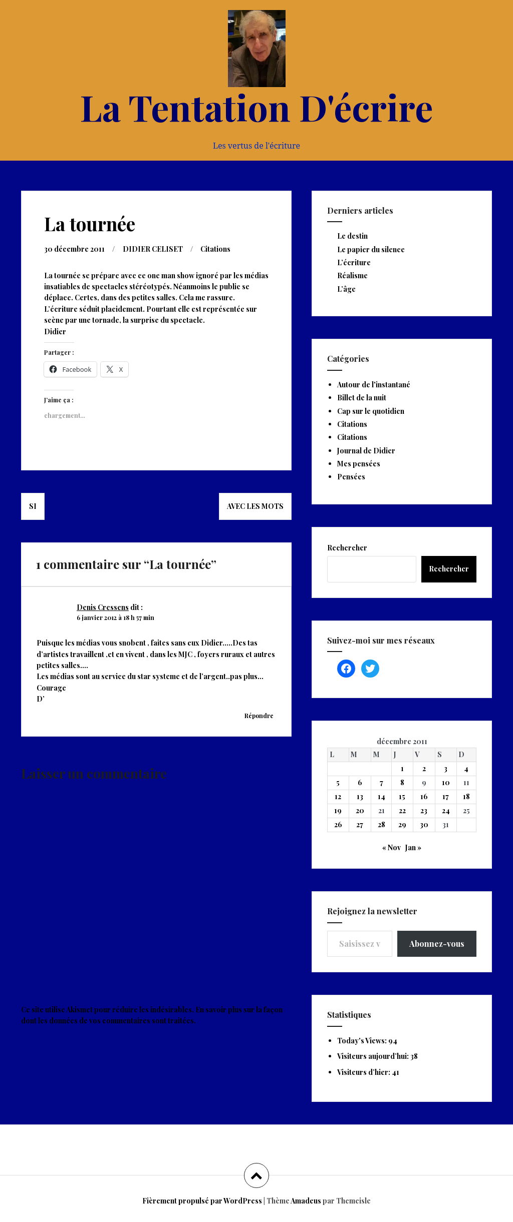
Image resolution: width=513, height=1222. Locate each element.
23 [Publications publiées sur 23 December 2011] (423, 810)
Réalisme (352, 275)
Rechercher (347, 547)
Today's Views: (362, 1040)
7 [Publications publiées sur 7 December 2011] (381, 782)
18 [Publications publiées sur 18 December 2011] (466, 796)
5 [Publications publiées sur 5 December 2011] (338, 782)
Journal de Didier (366, 450)
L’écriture (354, 262)
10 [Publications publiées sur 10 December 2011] (446, 782)
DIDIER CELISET (153, 249)
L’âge (346, 289)
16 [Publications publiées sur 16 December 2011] (424, 796)
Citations (215, 249)
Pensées (351, 476)
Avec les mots (255, 506)
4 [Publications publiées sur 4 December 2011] (466, 768)
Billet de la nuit (361, 397)
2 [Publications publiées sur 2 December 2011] (424, 768)
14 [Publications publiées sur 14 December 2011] (381, 796)
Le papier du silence (371, 249)
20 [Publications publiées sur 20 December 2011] (360, 810)
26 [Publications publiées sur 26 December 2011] (338, 824)
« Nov (391, 847)
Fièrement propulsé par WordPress (202, 1200)
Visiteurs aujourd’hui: (373, 1056)
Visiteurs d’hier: (364, 1072)
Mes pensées (358, 463)
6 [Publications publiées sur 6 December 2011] (360, 782)
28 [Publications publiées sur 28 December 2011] (381, 824)
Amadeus (306, 1200)
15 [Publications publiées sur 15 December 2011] (402, 796)
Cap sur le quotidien (370, 411)
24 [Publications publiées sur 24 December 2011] (446, 810)
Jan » (413, 847)
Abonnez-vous (436, 943)
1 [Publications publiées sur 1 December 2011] (402, 768)
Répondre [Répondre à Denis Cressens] (259, 716)
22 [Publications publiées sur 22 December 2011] (402, 810)
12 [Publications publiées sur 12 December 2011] (338, 796)
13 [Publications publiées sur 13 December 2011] (360, 796)
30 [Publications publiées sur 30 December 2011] (424, 824)
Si (33, 506)
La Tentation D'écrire (256, 107)
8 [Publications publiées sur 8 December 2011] (402, 782)
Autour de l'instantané (373, 384)
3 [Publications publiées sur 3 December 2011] (445, 768)
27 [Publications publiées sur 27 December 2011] (359, 824)
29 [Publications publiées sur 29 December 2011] (402, 824)
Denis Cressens (103, 607)
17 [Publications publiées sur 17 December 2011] (445, 796)
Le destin (352, 236)
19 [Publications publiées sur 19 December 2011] (338, 810)
